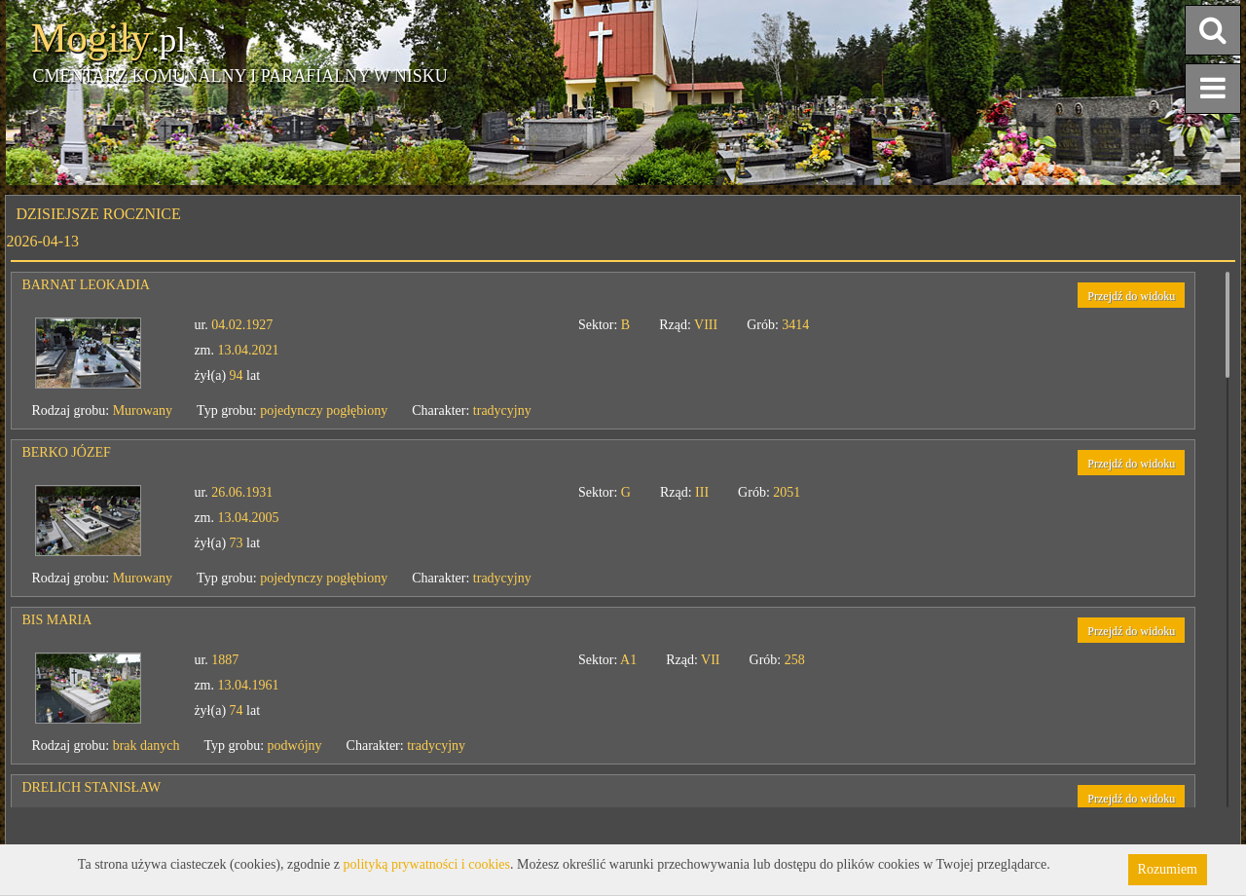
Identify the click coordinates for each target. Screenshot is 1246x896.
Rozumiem (1167, 869)
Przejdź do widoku (1131, 296)
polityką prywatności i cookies (427, 864)
